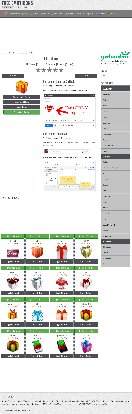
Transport (107, 236)
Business (106, 123)
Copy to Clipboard (13, 261)
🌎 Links (102, 13)
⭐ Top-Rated (45, 13)
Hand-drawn (108, 146)
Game (105, 185)
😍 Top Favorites (57, 13)
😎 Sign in (111, 13)
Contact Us (25, 410)
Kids (105, 190)
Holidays (12, 53)
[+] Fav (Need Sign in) (21, 112)
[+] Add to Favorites (13, 236)
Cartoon (106, 128)
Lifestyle (106, 196)
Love (105, 202)
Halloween (107, 258)
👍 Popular (35, 13)
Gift (31, 53)
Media (105, 151)
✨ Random (69, 13)
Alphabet (106, 94)
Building (106, 117)
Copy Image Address (21, 102)
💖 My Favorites (80, 13)
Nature (106, 213)
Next (86, 75)
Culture (106, 162)
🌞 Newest (25, 13)
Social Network (109, 225)
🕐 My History (92, 13)
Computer (107, 134)
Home (4, 53)
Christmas (23, 53)
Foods (105, 173)
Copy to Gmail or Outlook (21, 97)
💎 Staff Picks (15, 13)
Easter (105, 253)
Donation (104, 61)
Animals (106, 100)
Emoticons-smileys (110, 168)
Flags (105, 140)
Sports (105, 230)
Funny (105, 179)
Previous (13, 75)
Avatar (105, 111)
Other (105, 264)
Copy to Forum (22, 107)
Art (104, 106)
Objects (106, 219)
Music (105, 208)
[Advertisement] (88, 5)
